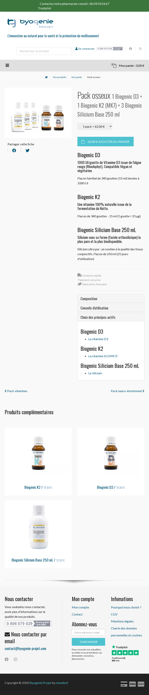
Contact (77, 614)
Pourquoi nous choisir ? (126, 607)
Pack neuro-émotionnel (127, 391)
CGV (114, 614)
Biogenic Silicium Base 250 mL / (38, 559)
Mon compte (80, 607)
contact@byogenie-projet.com (25, 648)
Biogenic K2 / (38, 487)
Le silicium (95, 373)
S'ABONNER (88, 642)
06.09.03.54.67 (99, 3)
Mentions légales (122, 621)
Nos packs (77, 77)
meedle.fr (62, 683)
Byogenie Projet (40, 683)
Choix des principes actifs (98, 317)
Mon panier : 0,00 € (127, 65)
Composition (89, 298)
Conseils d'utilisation (94, 307)
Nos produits (59, 77)
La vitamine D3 (98, 339)
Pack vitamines (16, 391)
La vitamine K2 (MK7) (102, 356)
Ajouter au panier (108, 141)
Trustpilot (51, 8)
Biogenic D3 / (111, 487)
